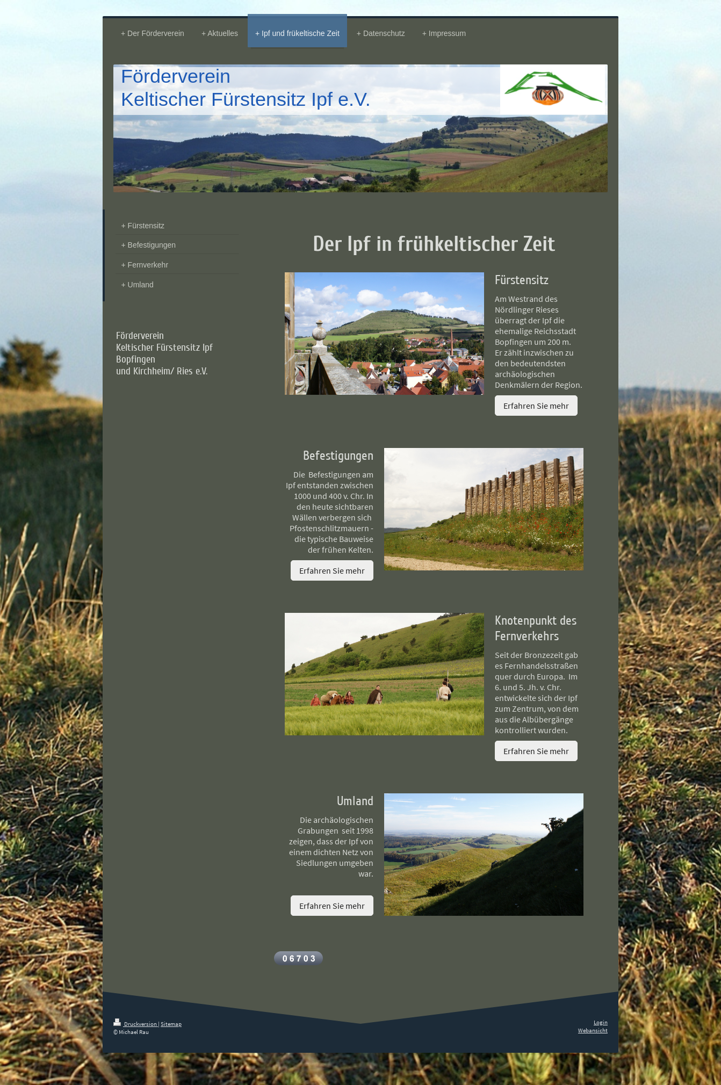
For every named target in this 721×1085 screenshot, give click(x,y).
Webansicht (593, 1030)
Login (601, 1022)
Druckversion (135, 1024)
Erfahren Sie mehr (536, 405)
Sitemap (171, 1024)
